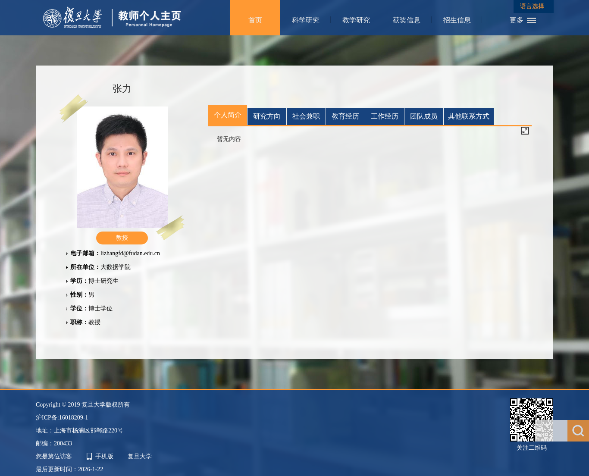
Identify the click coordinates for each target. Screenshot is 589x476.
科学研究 (306, 20)
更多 (516, 20)
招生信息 (457, 20)
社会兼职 (306, 116)
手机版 (104, 456)
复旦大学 (140, 456)
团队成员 (424, 116)
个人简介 (227, 115)
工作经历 (384, 116)
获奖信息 (406, 20)
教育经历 (345, 116)
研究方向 (267, 116)
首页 (255, 20)
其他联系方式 (468, 116)
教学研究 (356, 20)
